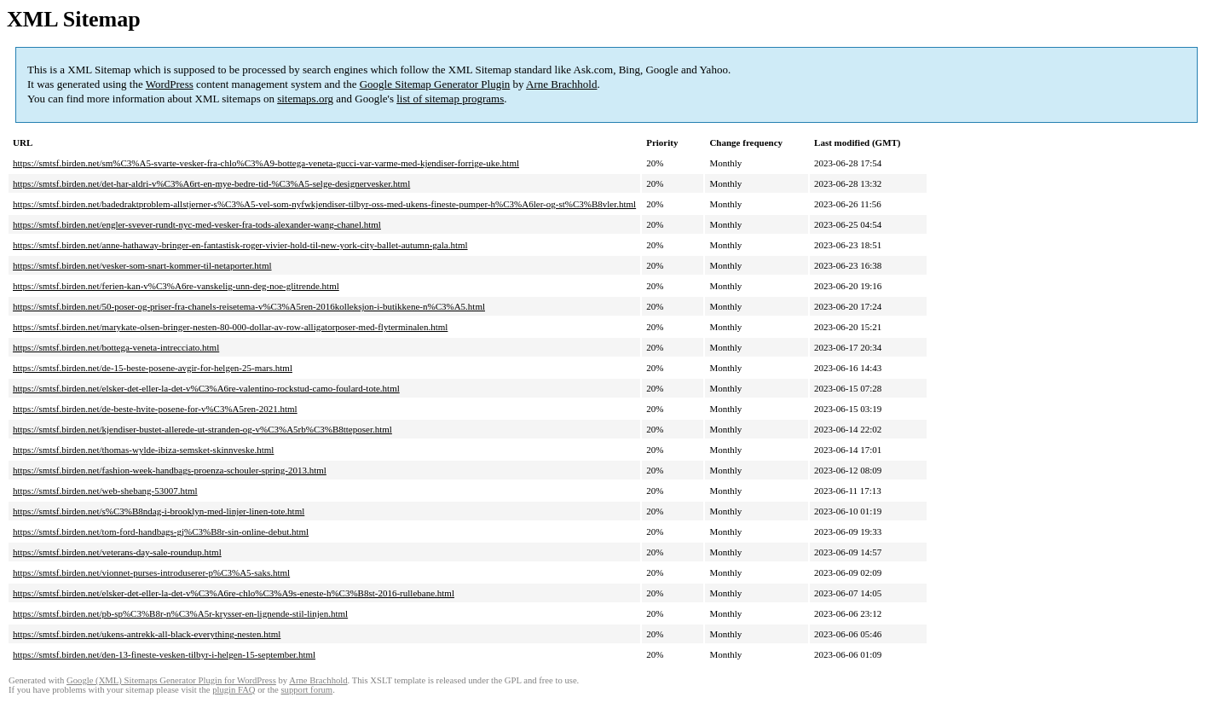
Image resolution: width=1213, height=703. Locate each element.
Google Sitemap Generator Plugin (435, 84)
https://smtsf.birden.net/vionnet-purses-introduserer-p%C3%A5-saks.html (151, 572)
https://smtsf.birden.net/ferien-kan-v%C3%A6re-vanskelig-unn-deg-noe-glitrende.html (176, 286)
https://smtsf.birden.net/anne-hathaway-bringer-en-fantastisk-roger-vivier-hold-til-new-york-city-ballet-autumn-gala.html (240, 245)
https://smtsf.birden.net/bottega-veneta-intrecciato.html (116, 347)
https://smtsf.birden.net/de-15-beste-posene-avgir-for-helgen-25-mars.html (152, 368)
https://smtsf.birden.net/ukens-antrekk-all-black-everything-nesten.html (146, 634)
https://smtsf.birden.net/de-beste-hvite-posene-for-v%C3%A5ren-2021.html (155, 409)
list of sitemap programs (450, 98)
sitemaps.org (305, 98)
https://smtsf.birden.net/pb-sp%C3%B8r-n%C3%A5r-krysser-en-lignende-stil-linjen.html (180, 613)
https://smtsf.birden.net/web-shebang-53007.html (105, 490)
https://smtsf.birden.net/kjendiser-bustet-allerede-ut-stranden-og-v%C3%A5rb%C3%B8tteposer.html (202, 429)
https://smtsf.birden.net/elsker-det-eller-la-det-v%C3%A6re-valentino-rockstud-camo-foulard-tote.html (206, 388)
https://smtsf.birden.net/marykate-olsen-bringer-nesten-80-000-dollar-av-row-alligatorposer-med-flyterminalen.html (230, 327)
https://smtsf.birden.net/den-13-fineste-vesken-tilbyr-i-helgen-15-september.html (164, 654)
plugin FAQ (233, 689)
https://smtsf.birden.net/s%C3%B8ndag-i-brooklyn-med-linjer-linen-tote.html (158, 511)
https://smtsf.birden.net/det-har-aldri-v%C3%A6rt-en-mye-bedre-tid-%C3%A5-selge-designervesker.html (211, 183)
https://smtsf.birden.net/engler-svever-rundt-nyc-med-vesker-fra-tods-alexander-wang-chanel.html (197, 224)
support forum (306, 689)
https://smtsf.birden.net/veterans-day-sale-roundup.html (117, 552)
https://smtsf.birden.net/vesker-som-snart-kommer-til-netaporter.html (142, 265)
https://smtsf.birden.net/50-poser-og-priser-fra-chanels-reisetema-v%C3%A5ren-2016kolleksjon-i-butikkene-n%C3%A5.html (249, 306)
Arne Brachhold (561, 84)
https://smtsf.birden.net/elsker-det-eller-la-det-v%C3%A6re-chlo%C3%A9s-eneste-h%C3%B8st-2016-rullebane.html (233, 593)
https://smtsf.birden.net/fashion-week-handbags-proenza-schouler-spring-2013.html (169, 470)
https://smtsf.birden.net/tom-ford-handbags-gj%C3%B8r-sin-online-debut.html (161, 531)
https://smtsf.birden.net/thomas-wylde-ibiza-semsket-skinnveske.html (143, 449)
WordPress (170, 84)
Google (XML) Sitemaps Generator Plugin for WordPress (171, 680)
